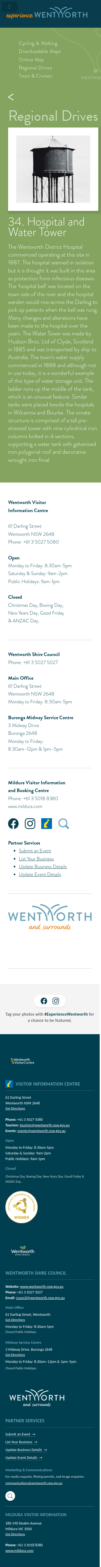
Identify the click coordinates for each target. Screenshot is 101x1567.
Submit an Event (35, 850)
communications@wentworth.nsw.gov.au (33, 1483)
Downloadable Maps (40, 51)
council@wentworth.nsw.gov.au (40, 1298)
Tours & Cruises (35, 75)
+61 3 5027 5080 (30, 1119)
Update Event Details (40, 874)
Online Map (31, 59)
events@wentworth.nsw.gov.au (42, 1131)
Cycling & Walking (38, 43)
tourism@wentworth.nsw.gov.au (44, 1125)
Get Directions (15, 1108)
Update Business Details (43, 866)
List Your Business (36, 858)
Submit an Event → (20, 1434)
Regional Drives (35, 67)
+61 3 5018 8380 (30, 1545)
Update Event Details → (23, 1457)
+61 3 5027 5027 (30, 1292)
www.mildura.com (25, 806)
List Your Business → (21, 1442)
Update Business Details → (26, 1450)
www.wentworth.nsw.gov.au (41, 1286)
